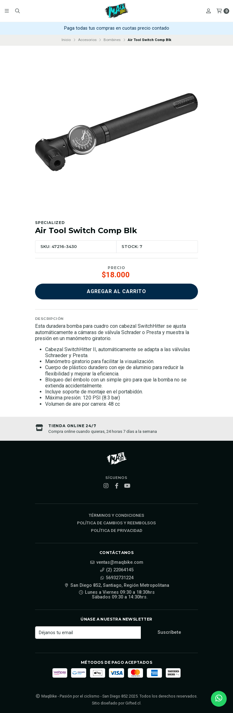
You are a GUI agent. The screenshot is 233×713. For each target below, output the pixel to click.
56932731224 (116, 578)
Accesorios (87, 40)
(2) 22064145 (117, 570)
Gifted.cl (132, 703)
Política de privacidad (116, 530)
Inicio (66, 40)
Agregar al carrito (116, 291)
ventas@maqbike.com (116, 562)
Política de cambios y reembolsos (116, 523)
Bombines (112, 40)
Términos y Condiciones (116, 515)
